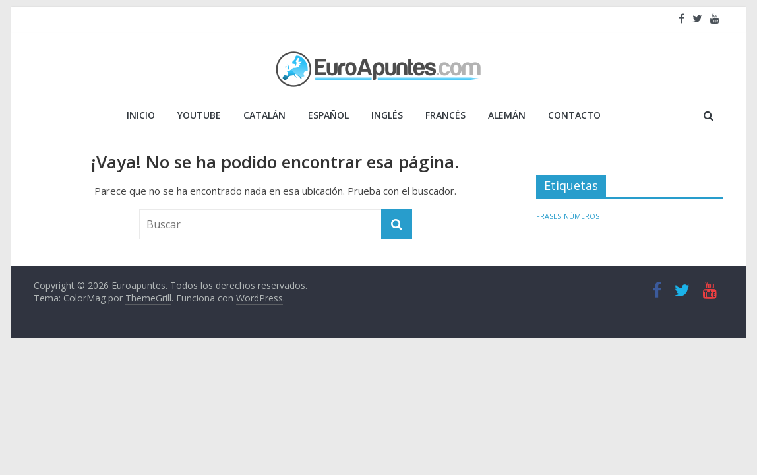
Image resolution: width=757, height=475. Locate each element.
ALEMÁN (507, 115)
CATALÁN (264, 115)
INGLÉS (387, 115)
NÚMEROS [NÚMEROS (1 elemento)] (581, 216)
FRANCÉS (445, 115)
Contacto (574, 115)
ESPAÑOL (328, 115)
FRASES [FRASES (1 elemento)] (548, 216)
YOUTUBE (199, 115)
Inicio (141, 115)
